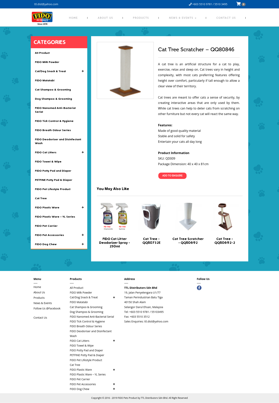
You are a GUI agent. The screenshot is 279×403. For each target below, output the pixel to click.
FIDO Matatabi (44, 80)
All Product (42, 52)
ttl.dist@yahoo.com (46, 4)
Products (141, 17)
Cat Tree (41, 198)
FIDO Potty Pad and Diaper (53, 170)
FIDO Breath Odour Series (53, 130)
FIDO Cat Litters (61, 152)
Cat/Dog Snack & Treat (61, 71)
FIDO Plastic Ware (61, 207)
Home (73, 17)
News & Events (182, 17)
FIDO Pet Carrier (46, 225)
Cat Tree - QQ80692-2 (224, 241)
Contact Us (226, 17)
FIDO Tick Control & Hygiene (54, 120)
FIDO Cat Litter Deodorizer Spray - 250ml (114, 242)
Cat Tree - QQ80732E (151, 241)
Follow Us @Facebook (47, 308)
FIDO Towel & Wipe (48, 161)
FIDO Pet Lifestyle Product (52, 189)
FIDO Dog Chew (61, 244)
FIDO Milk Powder (47, 62)
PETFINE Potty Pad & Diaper (53, 179)
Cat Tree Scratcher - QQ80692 (188, 241)
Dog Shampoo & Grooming (53, 98)
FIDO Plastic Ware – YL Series (55, 216)
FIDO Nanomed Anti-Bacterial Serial (55, 109)
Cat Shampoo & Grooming (53, 89)
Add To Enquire (172, 175)
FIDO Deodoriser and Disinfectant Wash (58, 141)
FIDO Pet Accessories (61, 235)
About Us (105, 17)
